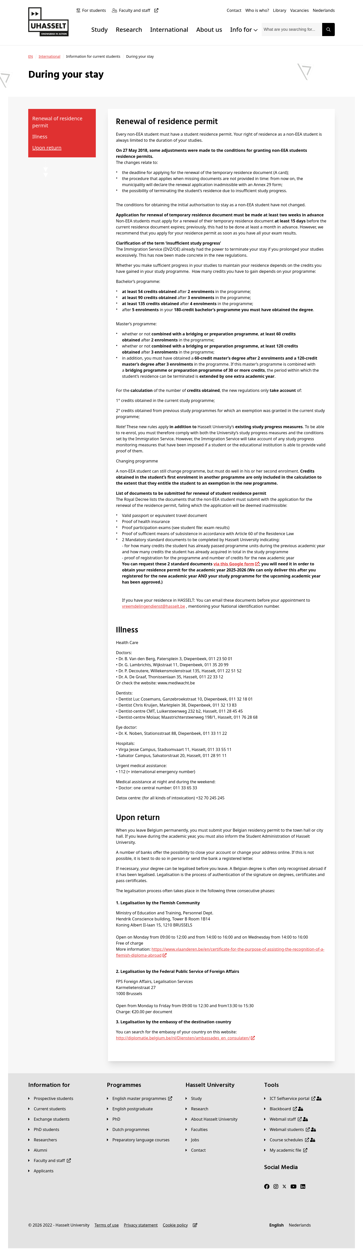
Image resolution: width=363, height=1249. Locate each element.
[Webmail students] (290, 1129)
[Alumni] (37, 1150)
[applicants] (40, 1171)
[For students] (95, 10)
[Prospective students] (50, 1098)
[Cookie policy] (175, 1225)
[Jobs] (192, 1140)
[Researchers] (42, 1140)
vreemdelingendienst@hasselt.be (153, 606)
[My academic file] (285, 1150)
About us (209, 29)
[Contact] (234, 10)
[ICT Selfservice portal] (292, 1098)
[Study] (194, 1098)
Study (99, 29)
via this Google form (234, 564)
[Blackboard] (283, 1109)
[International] (49, 56)
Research (129, 29)
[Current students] (47, 1109)
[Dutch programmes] (128, 1129)
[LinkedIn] (302, 1186)
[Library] (279, 10)
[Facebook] (266, 1186)
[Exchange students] (49, 1119)
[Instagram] (276, 1186)
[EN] (30, 56)
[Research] (197, 1109)
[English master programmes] (139, 1098)
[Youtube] (293, 1186)
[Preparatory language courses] (138, 1140)
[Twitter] (284, 1186)
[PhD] (113, 1119)
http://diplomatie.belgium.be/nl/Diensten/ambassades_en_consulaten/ (183, 1038)
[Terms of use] (107, 1225)
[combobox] (292, 29)
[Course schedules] (289, 1140)
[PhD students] (43, 1129)
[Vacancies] (299, 10)
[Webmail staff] (286, 1119)
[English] (276, 1225)
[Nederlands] (324, 10)
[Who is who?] (257, 10)
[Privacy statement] (141, 1225)
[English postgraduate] (130, 1109)
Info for (244, 29)
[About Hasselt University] (211, 1119)
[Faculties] (197, 1129)
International (169, 29)
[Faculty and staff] (139, 10)
